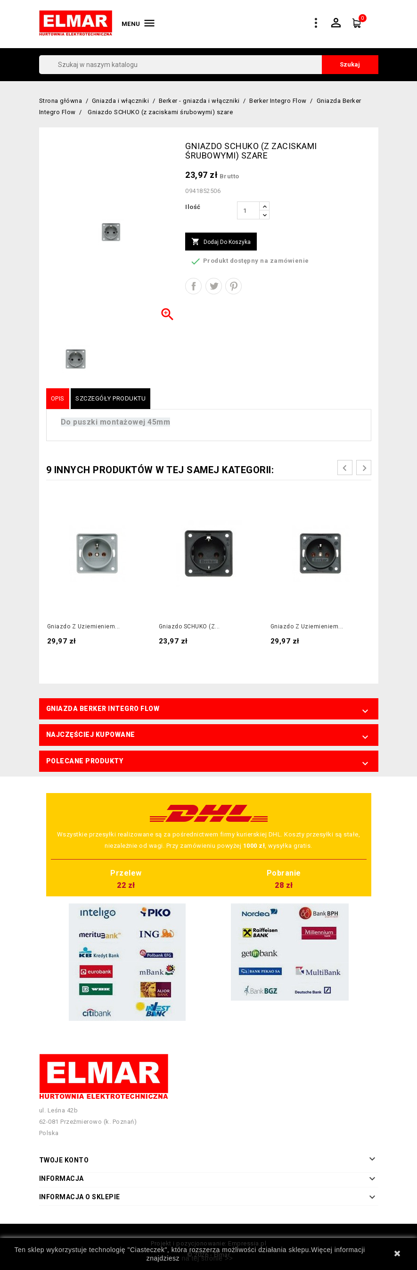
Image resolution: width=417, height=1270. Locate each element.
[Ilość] (248, 210)
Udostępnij (193, 286)
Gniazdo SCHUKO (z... (189, 626)
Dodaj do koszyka (221, 242)
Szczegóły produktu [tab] (110, 398)
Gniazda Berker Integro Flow (103, 708)
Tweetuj (213, 286)
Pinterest (233, 286)
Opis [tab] (58, 398)
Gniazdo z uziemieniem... (83, 626)
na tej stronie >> (207, 1258)
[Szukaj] (208, 64)
